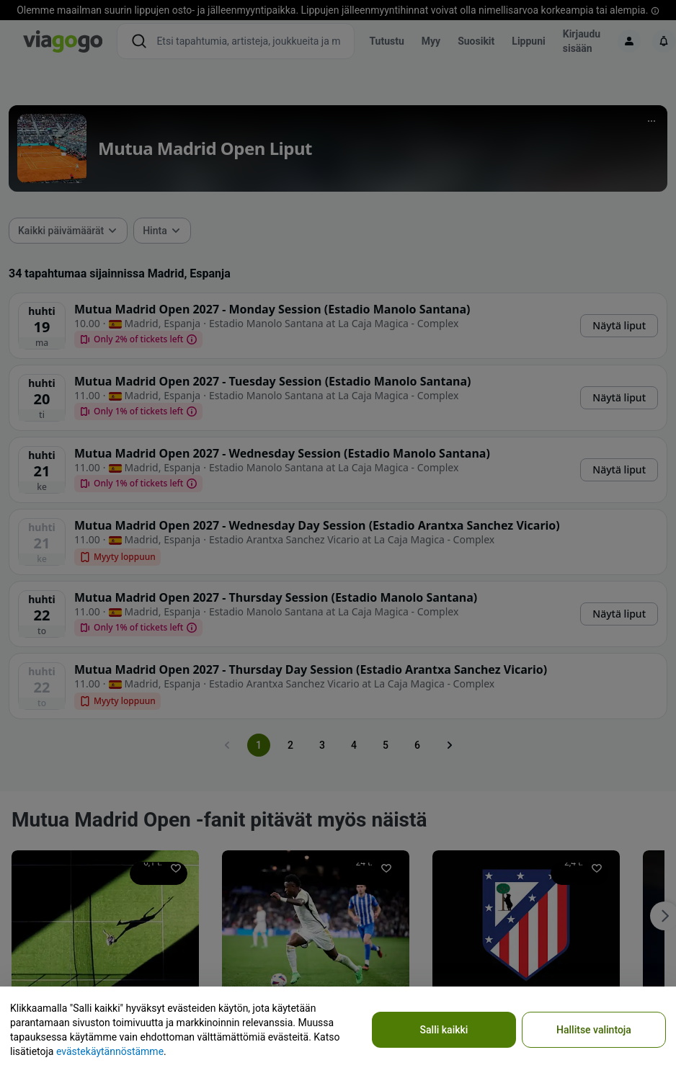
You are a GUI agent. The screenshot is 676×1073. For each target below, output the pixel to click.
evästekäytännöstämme (110, 1051)
